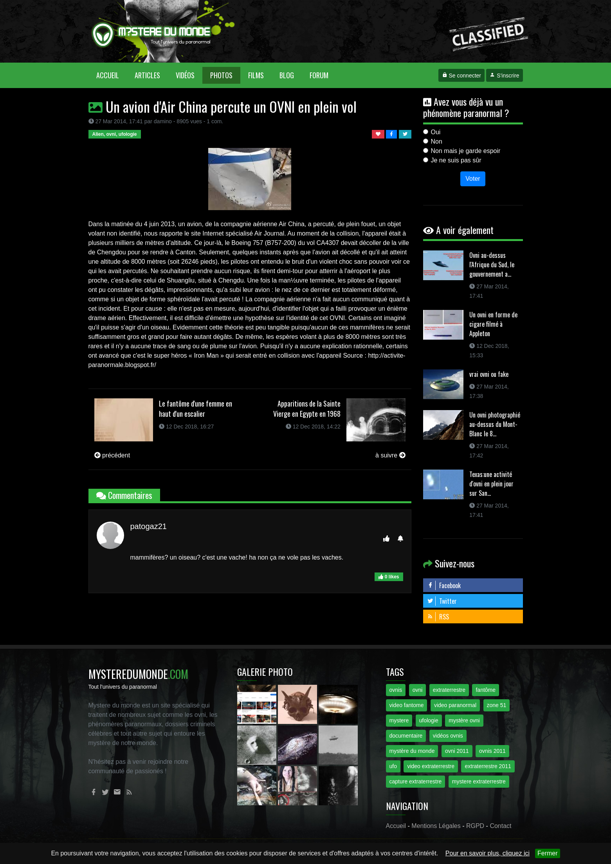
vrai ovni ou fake (488, 374)
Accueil (111, 75)
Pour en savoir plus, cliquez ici (487, 853)
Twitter (442, 601)
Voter (472, 178)
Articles (147, 75)
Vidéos (185, 75)
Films (256, 75)
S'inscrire (504, 75)
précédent (112, 455)
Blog (286, 75)
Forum (319, 75)
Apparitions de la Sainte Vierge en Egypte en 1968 (307, 408)
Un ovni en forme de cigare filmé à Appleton (493, 324)
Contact (500, 826)
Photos (221, 75)
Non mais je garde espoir (466, 151)
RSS (438, 616)
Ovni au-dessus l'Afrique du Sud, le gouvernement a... (491, 264)
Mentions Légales (435, 826)
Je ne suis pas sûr (456, 160)
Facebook (444, 585)
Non (436, 141)
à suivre (390, 455)
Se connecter (461, 75)
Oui (436, 132)
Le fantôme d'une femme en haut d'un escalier (195, 408)
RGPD (475, 826)
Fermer (547, 853)
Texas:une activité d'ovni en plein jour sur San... (491, 484)
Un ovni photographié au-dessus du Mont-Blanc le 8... (494, 424)
